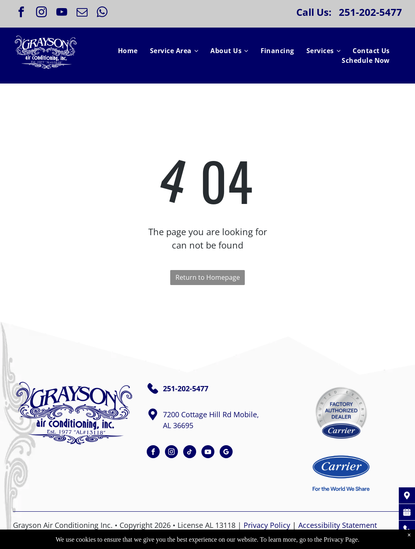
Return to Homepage (207, 277)
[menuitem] (128, 51)
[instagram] (41, 13)
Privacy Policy (267, 525)
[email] (82, 13)
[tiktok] (189, 452)
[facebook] (21, 13)
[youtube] (61, 13)
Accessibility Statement (337, 525)
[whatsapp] (102, 13)
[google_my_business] (226, 452)
